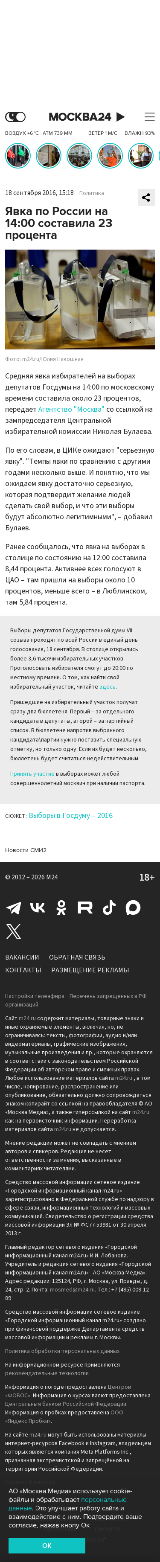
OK (47, 1546)
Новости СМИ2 (26, 850)
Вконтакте (37, 907)
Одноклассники (61, 907)
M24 (52, 877)
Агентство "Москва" (71, 409)
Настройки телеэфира (34, 996)
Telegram (13, 907)
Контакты (23, 970)
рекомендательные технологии (47, 1373)
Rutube (85, 907)
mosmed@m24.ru (72, 1290)
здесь (107, 687)
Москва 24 (80, 117)
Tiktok (109, 907)
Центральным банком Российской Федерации (65, 1404)
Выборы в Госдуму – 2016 (71, 815)
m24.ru (27, 1018)
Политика (91, 193)
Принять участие (32, 774)
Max (133, 907)
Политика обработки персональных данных (62, 1351)
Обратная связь (77, 957)
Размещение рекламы (90, 970)
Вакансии (22, 957)
